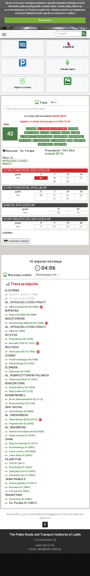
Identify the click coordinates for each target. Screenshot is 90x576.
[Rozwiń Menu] (4, 34)
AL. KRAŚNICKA (58, 140)
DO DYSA (44, 132)
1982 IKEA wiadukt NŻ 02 (60, 152)
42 (10, 133)
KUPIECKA (73, 128)
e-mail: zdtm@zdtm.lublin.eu (45, 549)
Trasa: (41, 102)
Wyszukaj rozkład (17, 275)
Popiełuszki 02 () (21, 423)
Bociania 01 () (19, 487)
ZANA (69, 140)
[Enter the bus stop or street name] (46, 109)
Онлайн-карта (67, 65)
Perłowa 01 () (19, 491)
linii (53, 102)
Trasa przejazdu (22, 284)
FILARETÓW (79, 140)
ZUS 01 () (17, 463)
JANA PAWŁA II (45, 144)
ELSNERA (75, 132)
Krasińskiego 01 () (22, 447)
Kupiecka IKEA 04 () (22, 314)
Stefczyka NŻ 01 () (22, 351)
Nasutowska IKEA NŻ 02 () (26, 323)
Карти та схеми (22, 83)
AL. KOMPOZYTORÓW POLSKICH (36, 136)
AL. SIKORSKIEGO (41, 140)
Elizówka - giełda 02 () (23, 294)
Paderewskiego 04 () (23, 359)
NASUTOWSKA (32, 132)
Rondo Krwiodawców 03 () (26, 431)
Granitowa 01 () (20, 499)
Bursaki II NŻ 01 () (22, 343)
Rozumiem (45, 20)
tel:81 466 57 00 (45, 545)
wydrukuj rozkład (16, 241)
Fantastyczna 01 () (22, 475)
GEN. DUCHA (25, 140)
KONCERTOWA (60, 136)
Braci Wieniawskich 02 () (26, 399)
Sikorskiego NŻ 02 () (23, 419)
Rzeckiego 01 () (20, 467)
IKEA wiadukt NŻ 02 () (24, 306)
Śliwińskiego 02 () (21, 363)
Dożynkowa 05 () (21, 339)
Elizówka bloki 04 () (22, 298)
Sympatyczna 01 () (22, 471)
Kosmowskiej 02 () (22, 403)
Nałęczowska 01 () (22, 435)
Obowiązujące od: (47, 274)
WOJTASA (55, 132)
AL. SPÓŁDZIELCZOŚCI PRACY (52, 128)
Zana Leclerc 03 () (22, 451)
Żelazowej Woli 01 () (23, 379)
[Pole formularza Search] (69, 33)
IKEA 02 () (17, 331)
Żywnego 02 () (19, 371)
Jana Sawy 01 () (20, 455)
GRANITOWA (60, 144)
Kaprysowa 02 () (21, 391)
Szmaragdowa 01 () (23, 483)
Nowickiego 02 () (21, 411)
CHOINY (65, 132)
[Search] (84, 33)
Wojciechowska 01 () (23, 443)
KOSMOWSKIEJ (76, 136)
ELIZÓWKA (31, 128)
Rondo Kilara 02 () (22, 387)
